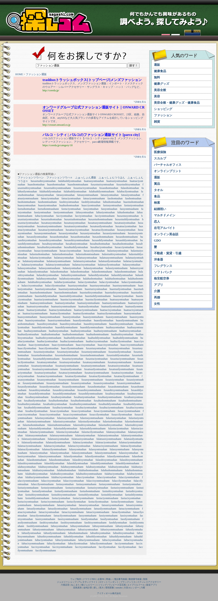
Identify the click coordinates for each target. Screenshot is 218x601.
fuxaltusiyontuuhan (61, 397)
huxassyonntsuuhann (45, 233)
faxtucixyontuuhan (130, 498)
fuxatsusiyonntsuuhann (93, 365)
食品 (157, 196)
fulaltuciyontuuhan (114, 473)
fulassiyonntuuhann (82, 452)
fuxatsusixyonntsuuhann (45, 369)
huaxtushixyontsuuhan (117, 292)
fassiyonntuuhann (108, 515)
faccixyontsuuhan (40, 547)
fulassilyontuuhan (73, 456)
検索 (157, 202)
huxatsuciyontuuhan (126, 226)
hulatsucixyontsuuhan (83, 264)
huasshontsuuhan (56, 184)
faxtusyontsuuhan (112, 205)
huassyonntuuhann (27, 316)
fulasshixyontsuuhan (106, 459)
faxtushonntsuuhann (48, 208)
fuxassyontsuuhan (46, 379)
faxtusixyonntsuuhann (122, 487)
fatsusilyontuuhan (36, 508)
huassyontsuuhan (27, 205)
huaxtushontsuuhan (133, 201)
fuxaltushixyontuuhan (29, 404)
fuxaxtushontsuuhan (42, 355)
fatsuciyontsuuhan (70, 198)
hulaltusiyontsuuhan (69, 278)
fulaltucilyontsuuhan (127, 191)
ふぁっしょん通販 (85, 177)
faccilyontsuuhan (127, 547)
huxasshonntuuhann (102, 236)
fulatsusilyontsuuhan (32, 442)
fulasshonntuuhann (36, 459)
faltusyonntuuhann (80, 526)
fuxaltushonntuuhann (105, 400)
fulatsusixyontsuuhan (83, 438)
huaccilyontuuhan (27, 348)
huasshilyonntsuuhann (92, 327)
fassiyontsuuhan (42, 212)
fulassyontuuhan (77, 449)
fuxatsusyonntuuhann (94, 362)
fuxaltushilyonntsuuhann (37, 407)
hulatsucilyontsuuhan (109, 264)
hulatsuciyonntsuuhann (58, 264)
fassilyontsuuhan (109, 519)
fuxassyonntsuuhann (92, 379)
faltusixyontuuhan (65, 529)
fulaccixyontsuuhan (73, 480)
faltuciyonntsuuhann (89, 540)
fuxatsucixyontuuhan (123, 372)
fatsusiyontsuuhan (130, 194)
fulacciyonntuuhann (129, 477)
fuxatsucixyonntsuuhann (49, 376)
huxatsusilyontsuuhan (101, 226)
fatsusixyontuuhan (66, 505)
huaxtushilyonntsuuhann (98, 296)
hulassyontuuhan (131, 264)
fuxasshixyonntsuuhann (116, 390)
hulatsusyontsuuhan (86, 257)
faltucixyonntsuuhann (33, 543)
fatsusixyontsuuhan (89, 505)
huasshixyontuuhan (47, 323)
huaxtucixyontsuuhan (72, 299)
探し (96, 587)
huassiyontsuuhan (47, 205)
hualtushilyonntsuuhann (125, 337)
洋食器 (158, 259)
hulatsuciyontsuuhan (32, 264)
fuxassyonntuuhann (68, 379)
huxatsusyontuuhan (51, 222)
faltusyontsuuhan (85, 212)
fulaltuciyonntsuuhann (37, 477)
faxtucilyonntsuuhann (122, 501)
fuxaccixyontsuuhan (50, 414)
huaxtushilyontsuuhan (71, 296)
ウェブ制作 (75, 579)
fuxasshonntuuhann (118, 386)
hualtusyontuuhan (115, 327)
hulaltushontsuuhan (115, 278)
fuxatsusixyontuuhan (119, 365)
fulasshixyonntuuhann (131, 459)
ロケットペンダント (109, 582)
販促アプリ (151, 585)
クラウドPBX (89, 579)
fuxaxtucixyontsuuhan (85, 188)
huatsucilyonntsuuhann (109, 313)
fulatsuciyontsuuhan (106, 442)
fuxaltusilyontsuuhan (35, 400)
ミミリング (101, 585)
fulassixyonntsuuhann (49, 456)
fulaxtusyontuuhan (44, 418)
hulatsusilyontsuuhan (110, 261)
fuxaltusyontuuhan (115, 393)
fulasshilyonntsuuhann (127, 463)
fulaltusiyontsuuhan (118, 466)
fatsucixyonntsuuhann (97, 512)
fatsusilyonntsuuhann (105, 508)
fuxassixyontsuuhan (104, 383)
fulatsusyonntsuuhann (61, 435)
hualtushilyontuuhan (74, 337)
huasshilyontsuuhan (42, 327)
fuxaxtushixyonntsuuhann (57, 188)
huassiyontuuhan (71, 316)
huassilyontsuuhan (103, 320)
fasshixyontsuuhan (69, 201)
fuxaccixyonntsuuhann (75, 414)
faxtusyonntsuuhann (109, 484)
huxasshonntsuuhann (127, 236)
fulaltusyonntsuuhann (72, 466)
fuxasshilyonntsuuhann (90, 393)
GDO (157, 240)
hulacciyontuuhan (87, 282)
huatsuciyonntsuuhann (85, 310)
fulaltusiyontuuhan (96, 466)
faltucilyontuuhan (56, 543)
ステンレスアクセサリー (149, 582)
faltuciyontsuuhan (44, 215)
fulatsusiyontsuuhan (108, 435)
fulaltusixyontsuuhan (43, 470)
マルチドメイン (164, 215)
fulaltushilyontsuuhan (75, 191)
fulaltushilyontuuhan (50, 191)
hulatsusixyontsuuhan (84, 261)
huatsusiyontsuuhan (116, 181)
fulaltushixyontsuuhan (61, 473)
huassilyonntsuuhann (127, 320)
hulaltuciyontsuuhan (64, 282)
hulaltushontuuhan (92, 278)
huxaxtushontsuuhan (75, 219)
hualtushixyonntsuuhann (48, 337)
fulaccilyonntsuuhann (42, 484)
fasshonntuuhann (26, 201)
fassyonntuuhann (87, 515)
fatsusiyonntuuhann (44, 505)
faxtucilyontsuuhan (99, 501)
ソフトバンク (163, 272)
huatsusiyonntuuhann (88, 303)
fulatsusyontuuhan (116, 431)
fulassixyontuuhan (128, 452)
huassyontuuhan (132, 313)
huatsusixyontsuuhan (38, 306)
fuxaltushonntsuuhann (130, 400)
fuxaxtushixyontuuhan (128, 184)
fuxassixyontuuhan (81, 383)
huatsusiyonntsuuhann (114, 303)
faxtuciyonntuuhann (83, 498)
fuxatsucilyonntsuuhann (126, 376)
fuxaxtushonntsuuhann (92, 355)
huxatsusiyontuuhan (124, 222)
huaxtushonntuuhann (41, 292)
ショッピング (163, 109)
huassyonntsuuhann (50, 316)
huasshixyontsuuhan (70, 323)
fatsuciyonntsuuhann (94, 198)
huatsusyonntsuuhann (41, 303)
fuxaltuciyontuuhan (63, 407)
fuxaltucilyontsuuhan (36, 411)
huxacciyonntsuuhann (45, 250)
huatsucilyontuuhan (60, 313)
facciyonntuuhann (124, 543)
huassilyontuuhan (82, 320)
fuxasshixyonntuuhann (89, 390)
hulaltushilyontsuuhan (69, 181)
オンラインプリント (167, 171)
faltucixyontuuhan (111, 540)
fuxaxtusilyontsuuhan (120, 351)
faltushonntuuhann (77, 533)
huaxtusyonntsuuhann (124, 285)
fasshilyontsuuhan (91, 201)
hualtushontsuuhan (69, 205)
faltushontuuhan (125, 212)
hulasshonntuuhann (102, 271)
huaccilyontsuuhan (48, 348)
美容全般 (160, 90)
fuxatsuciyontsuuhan (45, 372)
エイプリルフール (136, 585)
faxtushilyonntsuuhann (37, 498)
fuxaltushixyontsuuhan (55, 404)
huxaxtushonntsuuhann (101, 219)
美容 (157, 96)
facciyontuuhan (64, 215)
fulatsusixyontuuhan (58, 438)
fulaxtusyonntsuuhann (91, 418)
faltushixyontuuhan (100, 533)
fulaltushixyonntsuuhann (89, 473)
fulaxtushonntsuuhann (59, 425)
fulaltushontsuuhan (88, 470)
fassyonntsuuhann (129, 208)
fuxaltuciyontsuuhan (86, 407)
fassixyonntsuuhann (68, 519)
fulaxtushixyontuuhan (84, 425)
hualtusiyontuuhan (58, 330)
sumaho (119, 587)
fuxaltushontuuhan (58, 400)
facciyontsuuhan (83, 215)
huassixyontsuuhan (35, 320)
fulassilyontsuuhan (95, 456)
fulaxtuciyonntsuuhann (42, 431)
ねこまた (75, 585)
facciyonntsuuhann (105, 215)
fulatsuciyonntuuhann (130, 442)
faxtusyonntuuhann (86, 484)
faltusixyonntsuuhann (111, 529)
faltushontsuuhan (112, 201)
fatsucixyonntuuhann (73, 512)
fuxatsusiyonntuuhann (66, 365)
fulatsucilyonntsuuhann (54, 449)
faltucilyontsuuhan (77, 543)
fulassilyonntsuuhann (118, 456)
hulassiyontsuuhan (93, 268)
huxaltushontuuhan (100, 243)
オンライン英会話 (166, 234)
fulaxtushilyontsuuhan (65, 428)
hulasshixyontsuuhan (48, 275)
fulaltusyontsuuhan (48, 466)
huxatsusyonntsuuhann (100, 222)
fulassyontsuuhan (98, 449)
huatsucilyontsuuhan (84, 313)
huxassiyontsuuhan (90, 233)
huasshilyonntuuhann (66, 327)
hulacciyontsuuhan (109, 282)
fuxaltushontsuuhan (81, 400)
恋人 (157, 221)
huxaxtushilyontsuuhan (127, 219)
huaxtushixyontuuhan (91, 292)
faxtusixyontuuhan (75, 487)
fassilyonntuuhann (130, 519)
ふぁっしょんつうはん (112, 177)
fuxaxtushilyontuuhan (118, 355)
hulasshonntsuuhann (125, 271)
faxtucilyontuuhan (76, 501)
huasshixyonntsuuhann (121, 323)
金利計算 (87, 587)
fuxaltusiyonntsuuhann (109, 397)
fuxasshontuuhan (96, 386)
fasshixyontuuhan (49, 522)
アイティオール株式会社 (109, 593)
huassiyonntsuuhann (116, 316)
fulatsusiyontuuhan (85, 435)
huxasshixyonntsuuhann (76, 240)
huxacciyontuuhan (124, 247)
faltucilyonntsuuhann (101, 543)
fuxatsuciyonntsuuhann (97, 372)
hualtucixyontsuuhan (97, 341)
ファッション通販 (36, 74)
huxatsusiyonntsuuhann (49, 226)
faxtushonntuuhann (90, 491)
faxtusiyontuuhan (132, 484)
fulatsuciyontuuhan (83, 442)
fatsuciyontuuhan (50, 198)
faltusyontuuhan (59, 526)
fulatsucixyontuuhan (54, 445)
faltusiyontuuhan (124, 526)
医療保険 (160, 152)
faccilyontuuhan (107, 547)
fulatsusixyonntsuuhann (108, 438)
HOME (19, 74)
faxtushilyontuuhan (88, 494)
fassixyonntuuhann (45, 519)
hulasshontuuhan (59, 271)
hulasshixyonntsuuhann (73, 275)
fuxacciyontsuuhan (81, 411)
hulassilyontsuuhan (38, 271)
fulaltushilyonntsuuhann (101, 191)
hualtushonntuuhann (73, 334)
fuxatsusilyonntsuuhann (121, 369)
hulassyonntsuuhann (49, 268)
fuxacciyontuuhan (59, 411)
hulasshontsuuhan (80, 271)
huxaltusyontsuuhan (52, 243)
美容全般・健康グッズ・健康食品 (177, 102)
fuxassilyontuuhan (27, 386)
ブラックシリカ (128, 582)
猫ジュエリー (87, 585)
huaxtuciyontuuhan (123, 296)
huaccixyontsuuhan (108, 344)
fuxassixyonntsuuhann (128, 383)
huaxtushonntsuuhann (65, 292)
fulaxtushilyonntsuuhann (93, 428)
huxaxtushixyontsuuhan (43, 181)
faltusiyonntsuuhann (43, 529)
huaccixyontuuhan (85, 344)
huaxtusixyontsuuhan (96, 289)
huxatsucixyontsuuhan (77, 229)
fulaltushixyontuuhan (36, 473)
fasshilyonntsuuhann (37, 526)
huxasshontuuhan (59, 236)
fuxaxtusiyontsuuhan (68, 351)
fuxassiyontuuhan (115, 379)
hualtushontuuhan (50, 334)
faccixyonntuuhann (62, 547)
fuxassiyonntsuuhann (57, 383)
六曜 (143, 587)
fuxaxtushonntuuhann (66, 355)
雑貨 (157, 121)
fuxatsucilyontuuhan (75, 376)
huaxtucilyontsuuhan (96, 299)
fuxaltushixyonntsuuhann (83, 404)
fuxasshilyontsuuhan (39, 393)
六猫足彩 (65, 585)
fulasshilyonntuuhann (101, 463)
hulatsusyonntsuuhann (111, 257)
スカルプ (160, 158)
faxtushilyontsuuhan (111, 494)
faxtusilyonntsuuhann (65, 491)
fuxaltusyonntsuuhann (36, 397)
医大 (101, 587)
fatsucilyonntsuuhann (65, 515)
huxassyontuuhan (126, 229)
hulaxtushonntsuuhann (87, 254)
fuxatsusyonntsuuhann (119, 362)
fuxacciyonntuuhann (104, 411)
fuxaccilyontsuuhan (122, 414)
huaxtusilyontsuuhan (120, 289)
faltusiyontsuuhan (105, 212)
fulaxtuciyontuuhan (118, 428)
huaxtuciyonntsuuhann (46, 299)
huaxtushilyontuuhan (46, 296)
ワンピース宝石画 (117, 585)
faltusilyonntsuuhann (55, 533)
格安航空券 (161, 278)
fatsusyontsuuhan (65, 194)
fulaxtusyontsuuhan (67, 418)
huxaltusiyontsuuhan (76, 243)
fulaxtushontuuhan (112, 421)
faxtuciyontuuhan (61, 498)
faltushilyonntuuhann (120, 536)
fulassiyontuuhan (39, 452)
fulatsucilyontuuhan (131, 445)
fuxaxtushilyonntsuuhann (46, 358)
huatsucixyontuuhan (110, 310)
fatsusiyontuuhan (110, 194)
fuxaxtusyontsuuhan (119, 348)
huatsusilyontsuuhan (112, 306)
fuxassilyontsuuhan (49, 386)
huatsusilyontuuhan (88, 306)
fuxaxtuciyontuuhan (72, 358)
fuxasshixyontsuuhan (64, 390)
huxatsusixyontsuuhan (76, 226)
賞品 (157, 183)
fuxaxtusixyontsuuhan (102, 184)
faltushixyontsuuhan (123, 533)
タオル (158, 190)
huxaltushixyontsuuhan (49, 247)
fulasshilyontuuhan (54, 463)
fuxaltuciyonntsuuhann (111, 407)
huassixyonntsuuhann (59, 320)
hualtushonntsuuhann (97, 334)
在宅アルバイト (164, 228)
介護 (157, 291)
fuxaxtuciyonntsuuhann (122, 358)
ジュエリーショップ (67, 582)
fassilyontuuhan (89, 519)
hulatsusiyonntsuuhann (59, 261)
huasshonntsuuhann (78, 184)
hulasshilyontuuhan (99, 275)
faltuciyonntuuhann (65, 540)
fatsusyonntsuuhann (87, 194)
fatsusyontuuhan (45, 194)
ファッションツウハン (31, 177)
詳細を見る (140, 102)
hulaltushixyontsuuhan (40, 282)
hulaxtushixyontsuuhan (114, 254)
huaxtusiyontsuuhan (45, 289)
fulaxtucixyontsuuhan (67, 431)
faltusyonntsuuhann (102, 526)
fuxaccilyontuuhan (99, 414)
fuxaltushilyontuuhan (110, 404)
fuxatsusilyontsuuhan (95, 369)
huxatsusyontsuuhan (74, 222)
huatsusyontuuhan (119, 299)
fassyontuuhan (90, 208)
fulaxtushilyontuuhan (40, 428)
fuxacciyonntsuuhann (129, 411)
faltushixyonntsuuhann (49, 536)
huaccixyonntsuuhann (132, 344)
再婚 (157, 297)
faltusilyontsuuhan (31, 533)
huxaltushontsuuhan (122, 243)
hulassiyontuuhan (72, 268)
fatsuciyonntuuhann (129, 508)
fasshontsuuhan (133, 198)
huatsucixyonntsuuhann (35, 313)
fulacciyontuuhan (85, 477)
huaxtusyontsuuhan (100, 285)
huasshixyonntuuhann (95, 323)
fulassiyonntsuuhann (105, 452)
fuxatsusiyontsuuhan (42, 365)
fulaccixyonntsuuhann (97, 480)
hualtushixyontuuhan (122, 334)
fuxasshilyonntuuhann (64, 393)
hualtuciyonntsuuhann (71, 341)
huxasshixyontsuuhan (50, 240)
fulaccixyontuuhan (51, 480)
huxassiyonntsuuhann (114, 233)
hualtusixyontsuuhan (130, 330)
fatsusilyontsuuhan (58, 508)
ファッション (163, 115)
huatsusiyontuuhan (65, 303)
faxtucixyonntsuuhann (52, 501)
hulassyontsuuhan (27, 268)
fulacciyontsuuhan (106, 477)
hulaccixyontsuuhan (32, 285)
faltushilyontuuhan (73, 536)
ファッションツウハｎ (59, 177)
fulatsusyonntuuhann (36, 435)
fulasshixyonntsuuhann (30, 463)
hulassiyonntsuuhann (117, 268)
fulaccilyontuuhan (121, 480)
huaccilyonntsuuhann (72, 348)
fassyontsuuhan (109, 208)
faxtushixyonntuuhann (37, 494)
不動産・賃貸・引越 (167, 253)
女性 (157, 303)
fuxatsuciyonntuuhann (70, 372)
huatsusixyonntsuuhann (63, 306)
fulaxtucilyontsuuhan (93, 431)
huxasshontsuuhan (80, 236)
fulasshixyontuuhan (82, 459)
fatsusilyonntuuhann (80, 508)
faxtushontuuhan (26, 208)
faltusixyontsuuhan (88, 529)
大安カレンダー (131, 587)
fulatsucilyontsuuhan (28, 449)
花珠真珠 (77, 587)
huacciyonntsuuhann (62, 344)
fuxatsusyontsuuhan (69, 362)
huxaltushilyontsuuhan (76, 247)
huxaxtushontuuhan (51, 219)
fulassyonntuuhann (119, 449)
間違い (109, 579)
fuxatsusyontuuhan (47, 362)
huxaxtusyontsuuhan (128, 215)
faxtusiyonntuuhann (28, 487)
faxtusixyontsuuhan (98, 487)
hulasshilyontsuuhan (122, 275)
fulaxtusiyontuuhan (116, 418)
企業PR (100, 579)
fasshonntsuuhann (47, 201)
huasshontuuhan (36, 184)
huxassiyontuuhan (68, 233)
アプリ (158, 284)
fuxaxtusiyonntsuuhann (94, 351)
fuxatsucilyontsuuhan (100, 376)
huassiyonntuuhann (93, 316)
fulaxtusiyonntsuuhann (38, 421)
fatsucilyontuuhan (121, 512)
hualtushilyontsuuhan (99, 337)
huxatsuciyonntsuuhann (50, 229)
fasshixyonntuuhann (71, 522)
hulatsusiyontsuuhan (33, 261)
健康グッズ (161, 83)
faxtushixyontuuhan (112, 491)
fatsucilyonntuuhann (40, 515)
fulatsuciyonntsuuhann (29, 445)
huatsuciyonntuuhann (60, 310)
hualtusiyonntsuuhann (105, 330)
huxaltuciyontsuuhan (101, 247)
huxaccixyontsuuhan (70, 250)
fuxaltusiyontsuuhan (84, 397)
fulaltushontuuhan (66, 470)
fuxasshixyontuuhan (39, 390)
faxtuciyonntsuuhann (107, 498)
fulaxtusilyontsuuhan (89, 421)
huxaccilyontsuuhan (94, 250)
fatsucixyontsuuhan (49, 512)
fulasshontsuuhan (130, 188)
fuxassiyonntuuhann (33, 383)
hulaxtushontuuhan (39, 254)
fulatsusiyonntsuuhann (33, 438)
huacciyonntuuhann (39, 344)
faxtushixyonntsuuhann (63, 494)
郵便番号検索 (135, 579)
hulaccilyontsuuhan (55, 285)
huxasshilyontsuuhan (127, 240)
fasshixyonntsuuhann (95, 522)
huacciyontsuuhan (91, 205)
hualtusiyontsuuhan (81, 330)
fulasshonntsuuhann (59, 459)
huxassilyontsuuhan (37, 236)
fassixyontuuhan (128, 515)
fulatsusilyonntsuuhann (58, 442)
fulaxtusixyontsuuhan (64, 421)
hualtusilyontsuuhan (28, 334)
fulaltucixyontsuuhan (62, 477)
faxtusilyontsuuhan (42, 491)
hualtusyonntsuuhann (35, 330)
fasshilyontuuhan (118, 522)
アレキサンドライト (88, 582)
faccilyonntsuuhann (45, 550)
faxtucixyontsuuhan (28, 501)
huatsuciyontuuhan (36, 310)
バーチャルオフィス (167, 164)
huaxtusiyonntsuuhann (70, 289)
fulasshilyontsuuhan (77, 463)
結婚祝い (160, 209)
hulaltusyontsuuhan (46, 278)
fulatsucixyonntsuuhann (105, 445)
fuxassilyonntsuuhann (73, 386)
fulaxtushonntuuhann (34, 425)
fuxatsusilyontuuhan (71, 369)
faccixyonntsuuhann (85, 547)
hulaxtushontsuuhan (62, 254)
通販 (157, 64)
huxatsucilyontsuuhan (103, 229)
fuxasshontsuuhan (108, 188)
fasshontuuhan (115, 198)
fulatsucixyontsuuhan (79, 445)
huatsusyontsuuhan (94, 181)
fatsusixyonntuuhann (112, 505)
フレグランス (163, 265)
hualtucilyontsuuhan (120, 341)
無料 (157, 77)
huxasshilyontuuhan (102, 240)
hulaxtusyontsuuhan (117, 250)
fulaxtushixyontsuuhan (110, 425)
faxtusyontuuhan (65, 484)
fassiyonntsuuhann (63, 212)
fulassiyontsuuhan (59, 452)
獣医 (145, 579)
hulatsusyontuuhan (64, 257)
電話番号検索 (120, 579)
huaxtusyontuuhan (77, 285)
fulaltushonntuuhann (112, 470)
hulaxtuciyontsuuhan (40, 257)
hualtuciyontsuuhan (47, 341)
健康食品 (160, 71)
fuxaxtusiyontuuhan (44, 351)
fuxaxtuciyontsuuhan (97, 358)
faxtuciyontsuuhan (71, 208)
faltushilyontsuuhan (96, 536)
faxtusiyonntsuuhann (52, 487)
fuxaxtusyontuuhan (96, 348)
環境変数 (109, 587)
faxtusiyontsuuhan (133, 205)
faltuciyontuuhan (44, 540)
